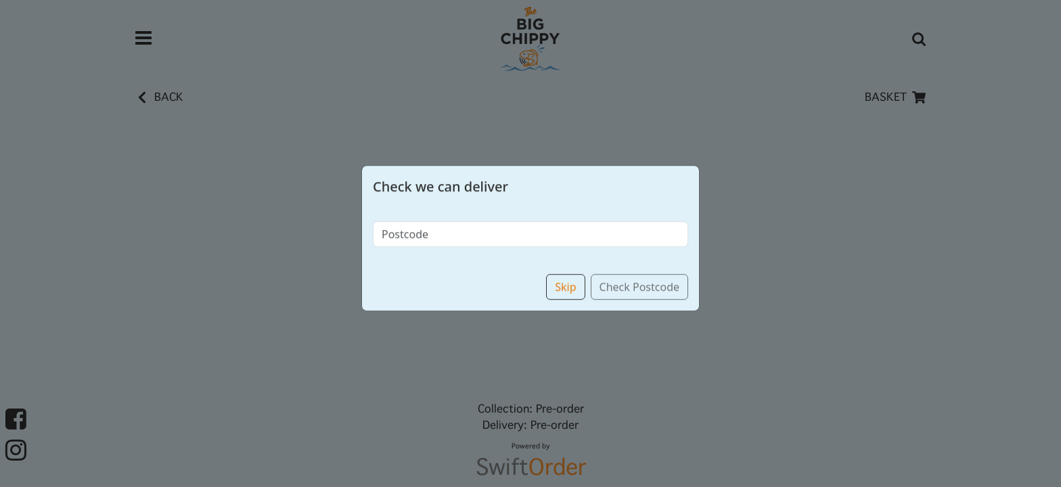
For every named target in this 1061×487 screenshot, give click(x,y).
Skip (565, 272)
